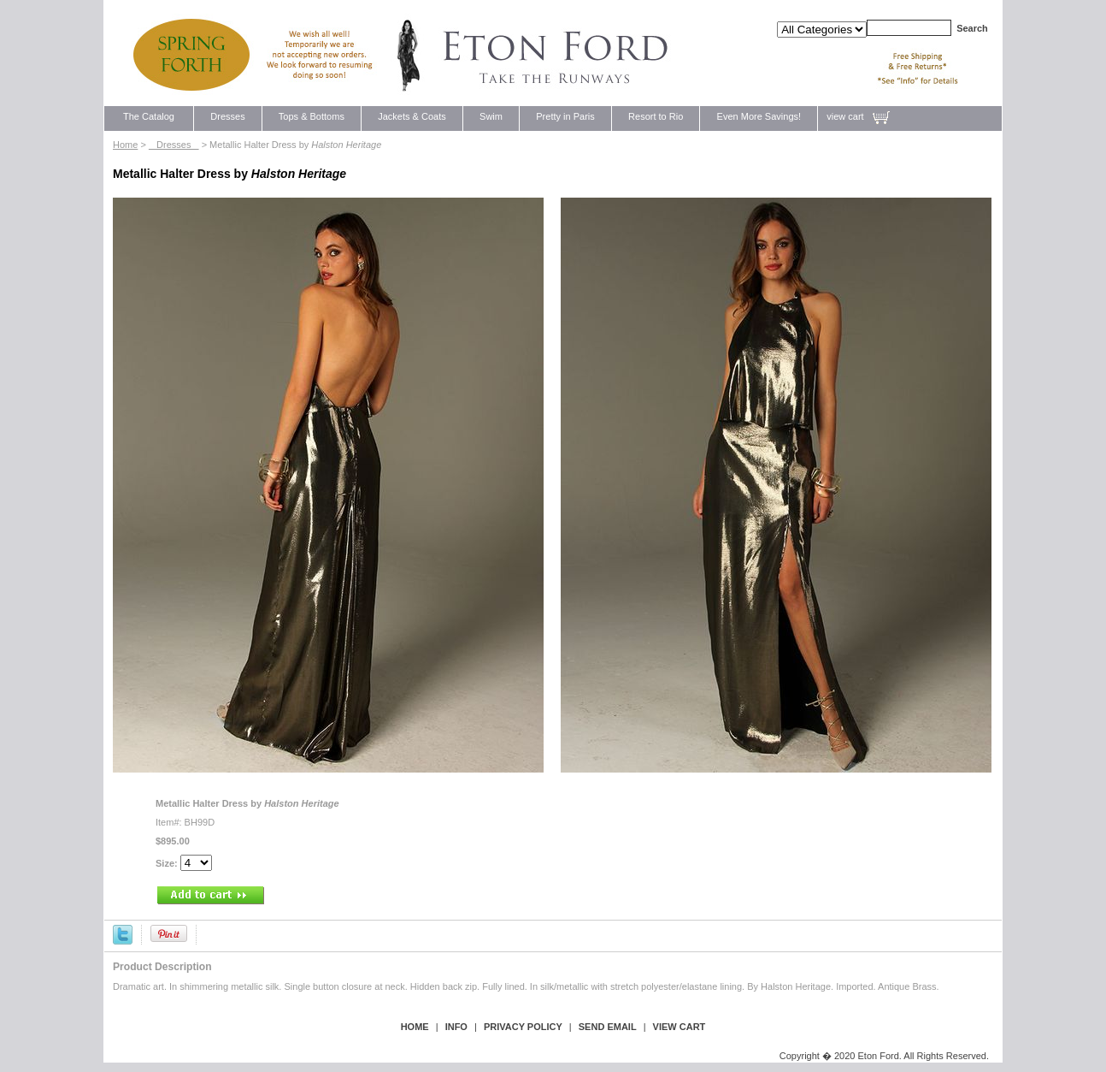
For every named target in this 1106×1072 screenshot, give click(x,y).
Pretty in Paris (565, 116)
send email (608, 1027)
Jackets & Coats (412, 116)
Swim (491, 116)
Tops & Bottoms (311, 116)
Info (456, 1027)
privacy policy (523, 1027)
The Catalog (149, 116)
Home (125, 144)
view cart (845, 116)
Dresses (228, 116)
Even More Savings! (759, 116)
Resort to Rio (656, 116)
